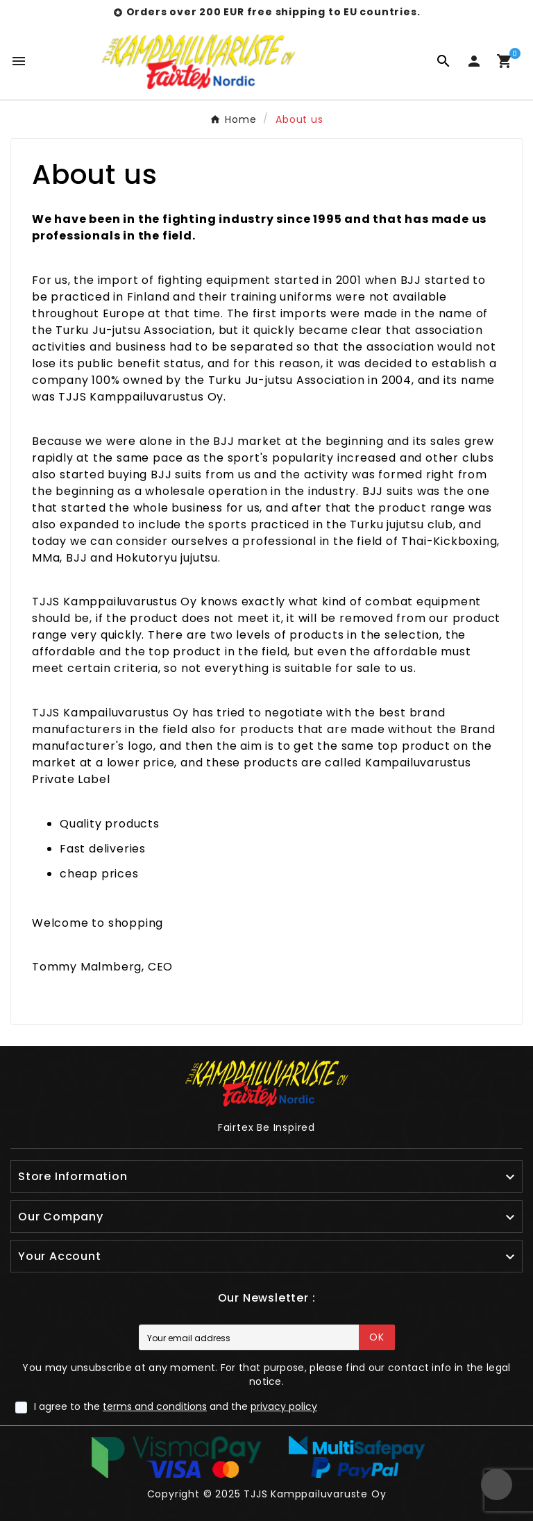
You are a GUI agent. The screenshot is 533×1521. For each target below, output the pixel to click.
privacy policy (284, 1406)
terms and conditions (155, 1406)
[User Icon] (474, 61)
